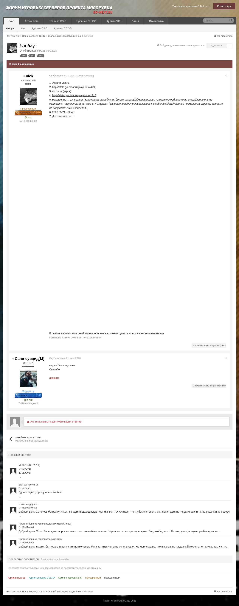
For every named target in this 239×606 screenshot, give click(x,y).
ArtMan (26, 488)
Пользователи (112, 577)
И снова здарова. (28, 504)
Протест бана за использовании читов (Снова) (45, 523)
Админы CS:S (39, 28)
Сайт (11, 21)
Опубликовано (65, 75)
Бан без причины (28, 484)
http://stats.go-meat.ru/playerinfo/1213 (75, 95)
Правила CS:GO (86, 21)
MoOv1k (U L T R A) (29, 465)
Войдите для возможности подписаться (182, 45)
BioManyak (28, 527)
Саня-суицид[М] (29, 358)
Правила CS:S (57, 21)
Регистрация (224, 6)
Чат (23, 28)
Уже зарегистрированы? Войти (191, 6)
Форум (10, 28)
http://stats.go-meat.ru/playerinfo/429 (74, 87)
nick (38, 50)
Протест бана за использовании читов (40, 538)
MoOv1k (26, 468)
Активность (31, 21)
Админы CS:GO (63, 28)
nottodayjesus (29, 507)
